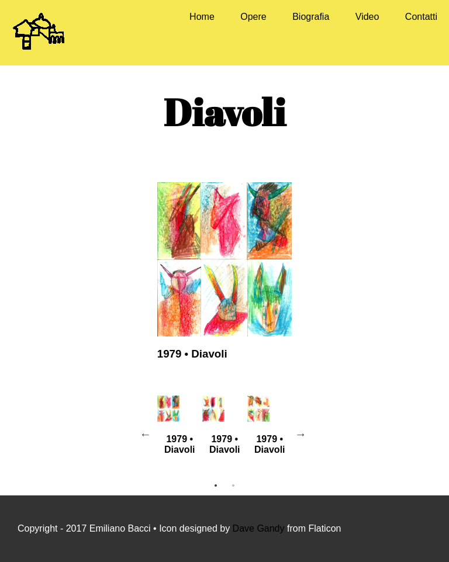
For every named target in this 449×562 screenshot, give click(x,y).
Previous (145, 434)
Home (202, 17)
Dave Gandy (260, 528)
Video (367, 17)
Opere (253, 17)
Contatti (421, 17)
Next (300, 434)
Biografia (310, 17)
